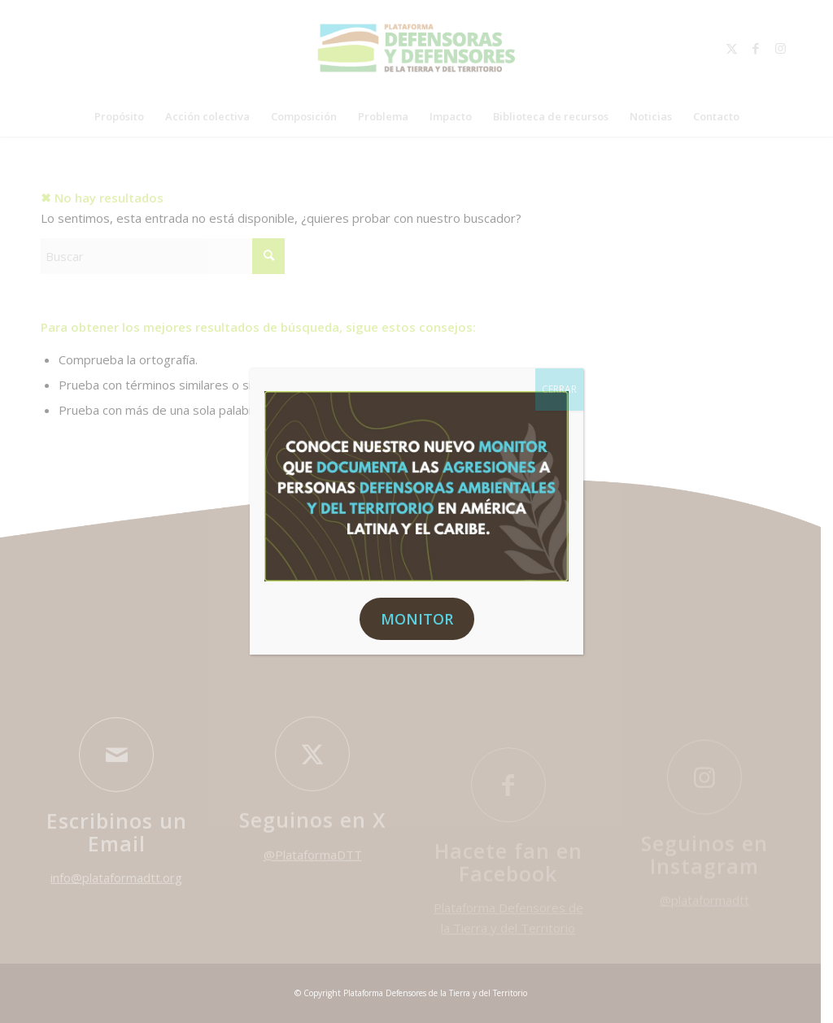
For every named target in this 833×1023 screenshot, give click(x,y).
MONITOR (416, 619)
